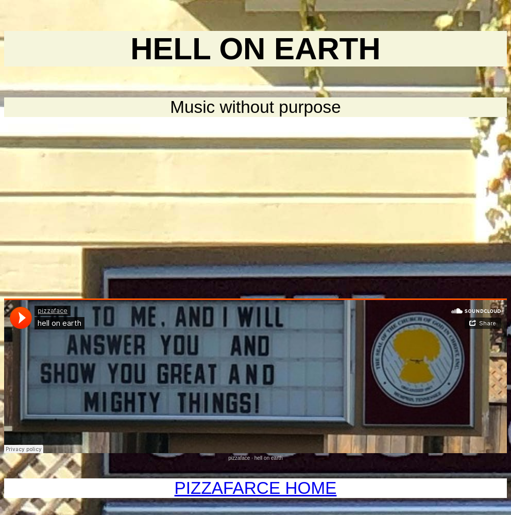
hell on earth (268, 458)
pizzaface (239, 458)
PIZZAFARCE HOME (256, 487)
